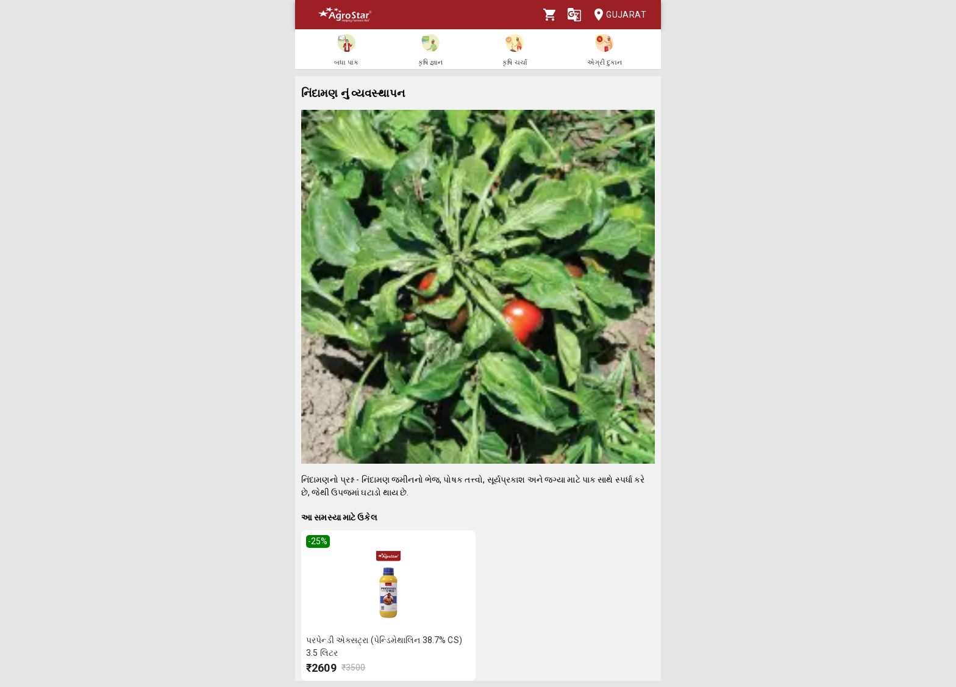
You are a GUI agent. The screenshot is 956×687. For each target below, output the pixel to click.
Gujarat (616, 15)
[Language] (574, 14)
